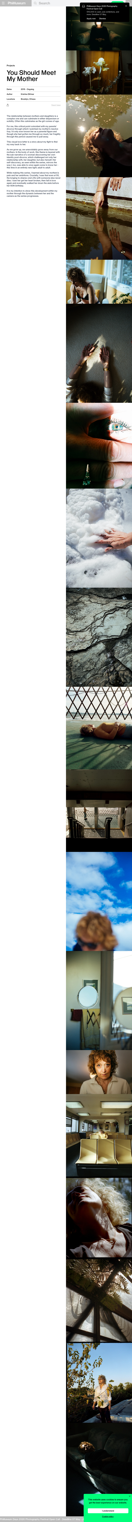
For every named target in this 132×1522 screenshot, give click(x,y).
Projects (11, 65)
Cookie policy (108, 1516)
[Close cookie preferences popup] (129, 1496)
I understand (108, 1510)
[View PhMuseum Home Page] (16, 3)
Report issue (56, 105)
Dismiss (102, 18)
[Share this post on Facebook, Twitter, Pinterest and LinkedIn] (8, 105)
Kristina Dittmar (27, 94)
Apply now (91, 18)
